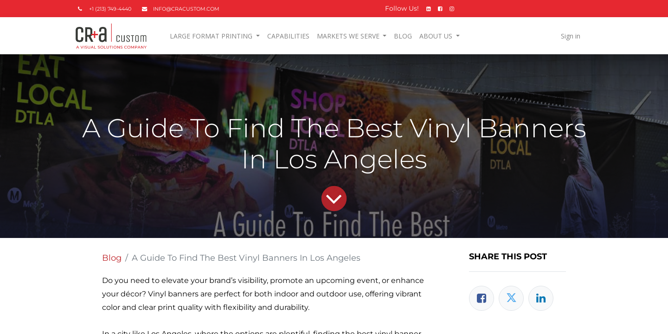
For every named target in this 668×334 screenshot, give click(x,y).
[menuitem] (290, 36)
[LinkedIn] (540, 298)
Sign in (568, 36)
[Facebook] (481, 298)
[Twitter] (511, 298)
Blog (112, 258)
